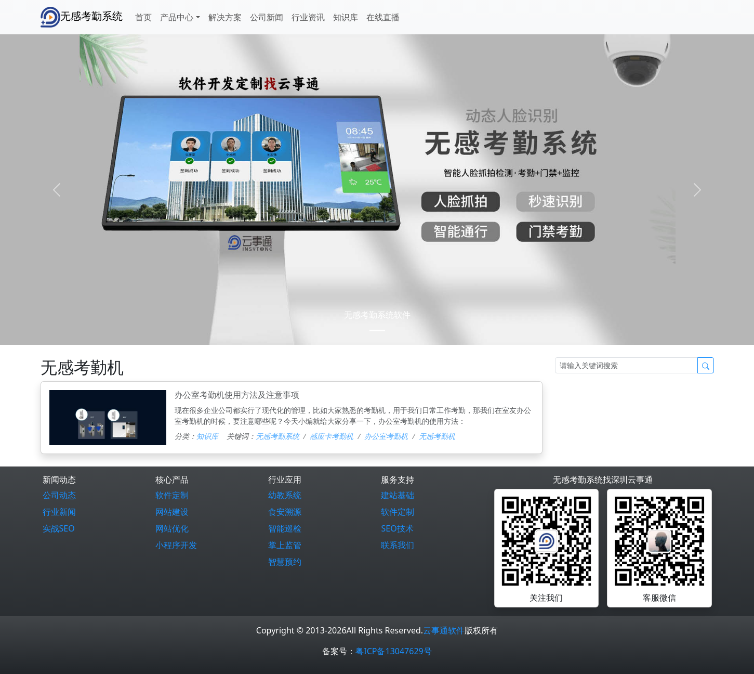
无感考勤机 (437, 436)
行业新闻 (59, 511)
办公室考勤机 (386, 436)
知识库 (345, 17)
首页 (143, 17)
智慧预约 (284, 561)
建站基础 (397, 495)
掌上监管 (284, 545)
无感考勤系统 (82, 17)
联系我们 (397, 545)
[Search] (626, 365)
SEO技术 (397, 528)
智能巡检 (284, 528)
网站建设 (172, 511)
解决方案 (225, 17)
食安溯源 (284, 511)
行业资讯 (308, 17)
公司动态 (59, 495)
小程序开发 (176, 545)
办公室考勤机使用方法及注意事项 (237, 394)
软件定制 (172, 495)
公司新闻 (266, 17)
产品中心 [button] (176, 17)
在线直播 (383, 17)
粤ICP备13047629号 (393, 651)
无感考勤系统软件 (377, 314)
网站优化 (172, 528)
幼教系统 (284, 495)
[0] (377, 330)
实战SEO (59, 528)
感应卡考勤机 (331, 436)
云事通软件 (444, 630)
